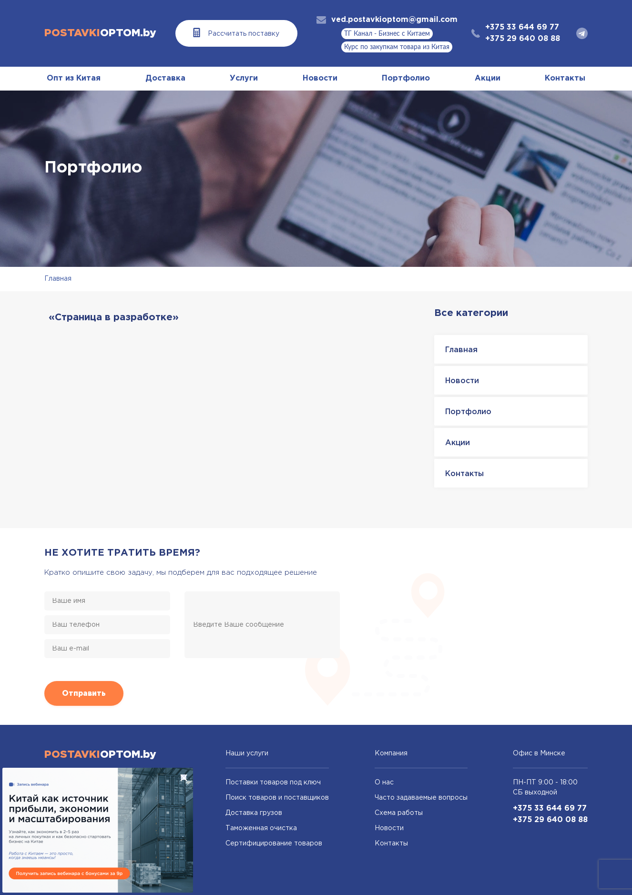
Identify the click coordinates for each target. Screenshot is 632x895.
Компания (391, 753)
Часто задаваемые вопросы (421, 798)
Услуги (244, 78)
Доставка (165, 78)
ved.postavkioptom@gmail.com (394, 19)
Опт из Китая (74, 78)
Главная (57, 279)
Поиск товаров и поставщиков (277, 798)
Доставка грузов (253, 813)
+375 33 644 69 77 (522, 27)
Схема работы (399, 813)
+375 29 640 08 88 (522, 38)
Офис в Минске (539, 753)
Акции (487, 78)
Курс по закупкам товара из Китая (396, 47)
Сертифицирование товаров (273, 843)
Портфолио (406, 78)
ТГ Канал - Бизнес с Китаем (387, 34)
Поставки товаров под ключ (273, 782)
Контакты (565, 78)
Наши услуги (246, 753)
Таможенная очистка (261, 828)
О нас (384, 782)
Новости (320, 78)
